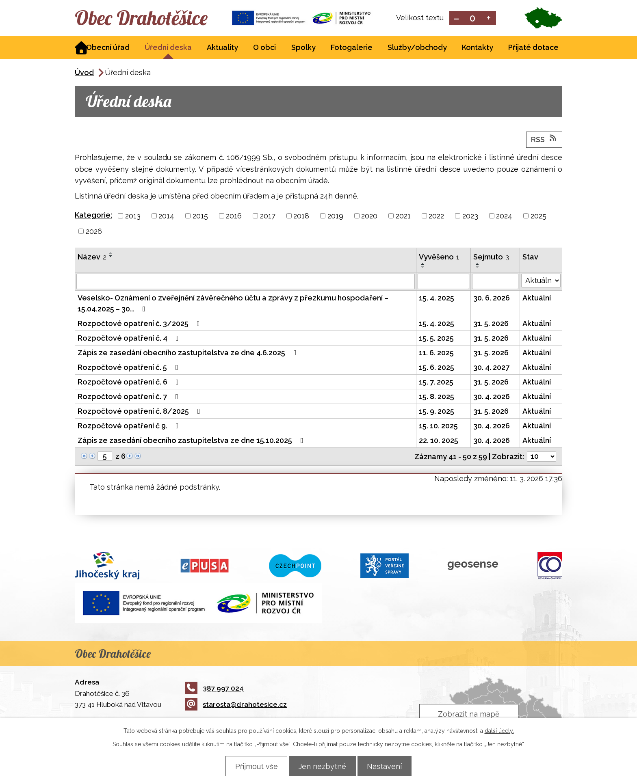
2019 (335, 216)
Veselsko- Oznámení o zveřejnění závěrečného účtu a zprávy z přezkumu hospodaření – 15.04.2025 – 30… (233, 304)
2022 (436, 216)
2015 (200, 216)
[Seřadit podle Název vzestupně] (110, 253)
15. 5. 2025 (436, 339)
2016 (234, 216)
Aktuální (536, 298)
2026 (94, 232)
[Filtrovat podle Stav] (541, 281)
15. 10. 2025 (438, 426)
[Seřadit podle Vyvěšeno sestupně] (423, 268)
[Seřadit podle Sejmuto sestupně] (477, 268)
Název (92, 257)
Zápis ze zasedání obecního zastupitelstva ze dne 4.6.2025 (189, 353)
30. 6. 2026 (491, 298)
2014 (166, 216)
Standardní (473, 18)
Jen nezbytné (322, 766)
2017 (267, 216)
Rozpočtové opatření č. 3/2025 (140, 324)
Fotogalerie (352, 48)
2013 (133, 216)
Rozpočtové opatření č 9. (130, 426)
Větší (489, 18)
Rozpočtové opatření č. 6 (130, 382)
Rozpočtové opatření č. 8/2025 (141, 412)
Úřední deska (168, 48)
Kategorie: (93, 216)
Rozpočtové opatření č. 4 (130, 339)
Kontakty (477, 48)
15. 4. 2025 (436, 298)
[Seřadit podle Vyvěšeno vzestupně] (423, 264)
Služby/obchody (417, 48)
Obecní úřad (108, 48)
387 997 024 (214, 689)
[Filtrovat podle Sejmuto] (495, 282)
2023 (470, 216)
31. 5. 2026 (491, 324)
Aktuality (222, 48)
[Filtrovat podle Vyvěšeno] (443, 282)
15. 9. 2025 (436, 412)
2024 (504, 216)
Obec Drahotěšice (147, 18)
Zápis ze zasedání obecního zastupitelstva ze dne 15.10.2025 (192, 441)
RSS (544, 140)
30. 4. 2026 (491, 397)
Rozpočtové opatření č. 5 (130, 368)
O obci (264, 48)
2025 (538, 216)
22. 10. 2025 (438, 441)
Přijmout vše (253, 766)
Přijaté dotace (533, 48)
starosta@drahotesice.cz (236, 705)
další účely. (499, 730)
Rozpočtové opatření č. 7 (130, 397)
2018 (301, 216)
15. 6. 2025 (436, 368)
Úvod (84, 73)
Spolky (303, 48)
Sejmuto (491, 257)
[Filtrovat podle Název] (245, 282)
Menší (456, 18)
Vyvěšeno (439, 257)
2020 (369, 216)
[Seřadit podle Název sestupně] (110, 257)
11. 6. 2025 (436, 353)
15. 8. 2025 (436, 397)
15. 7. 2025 (436, 382)
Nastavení (387, 766)
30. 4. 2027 (491, 368)
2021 (403, 216)
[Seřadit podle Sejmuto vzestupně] (477, 264)
